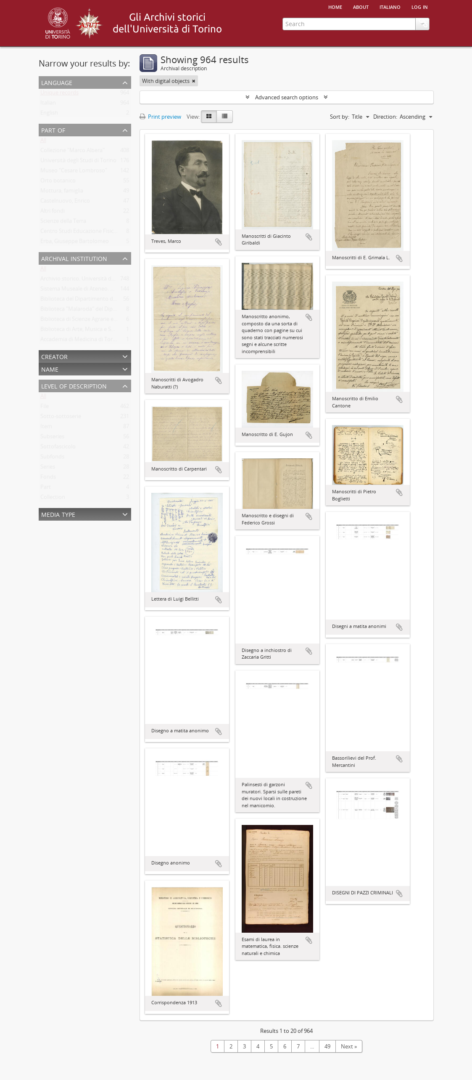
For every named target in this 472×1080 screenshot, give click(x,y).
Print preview (160, 116)
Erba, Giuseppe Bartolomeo (74, 243)
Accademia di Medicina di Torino (80, 341)
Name (49, 368)
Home (335, 6)
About (361, 6)
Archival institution (74, 257)
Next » (349, 1046)
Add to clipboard (218, 242)
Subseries (52, 438)
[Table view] (224, 116)
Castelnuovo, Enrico (65, 202)
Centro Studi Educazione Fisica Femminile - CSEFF (101, 233)
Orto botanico (58, 182)
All (43, 142)
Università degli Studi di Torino (78, 162)
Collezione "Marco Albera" (72, 152)
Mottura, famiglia (61, 192)
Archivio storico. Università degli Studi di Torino (99, 280)
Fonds (48, 478)
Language (56, 82)
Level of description (74, 385)
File (44, 408)
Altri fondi (52, 212)
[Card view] (209, 116)
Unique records (59, 94)
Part (45, 488)
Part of (53, 129)
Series (47, 468)
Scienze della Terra (63, 222)
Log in (419, 6)
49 (327, 1046)
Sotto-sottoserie (60, 418)
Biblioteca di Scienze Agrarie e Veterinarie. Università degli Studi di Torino (130, 321)
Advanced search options (286, 97)
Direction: (385, 116)
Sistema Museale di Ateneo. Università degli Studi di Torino (113, 290)
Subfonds (52, 458)
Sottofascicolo (58, 448)
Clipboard (423, 57)
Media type (58, 513)
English (49, 114)
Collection (52, 499)
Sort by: (339, 116)
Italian (48, 104)
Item (46, 428)
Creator (54, 356)
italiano (390, 6)
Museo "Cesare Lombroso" (73, 172)
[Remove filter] (193, 81)
